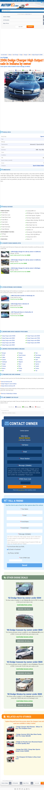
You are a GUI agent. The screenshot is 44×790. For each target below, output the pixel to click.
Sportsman (38, 362)
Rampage (37, 357)
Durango (21, 353)
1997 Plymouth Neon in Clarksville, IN (22, 312)
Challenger (4, 362)
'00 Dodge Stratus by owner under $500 (25, 694)
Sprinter (37, 364)
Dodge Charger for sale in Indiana (8, 384)
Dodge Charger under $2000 (8, 338)
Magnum (21, 362)
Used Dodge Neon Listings (24, 605)
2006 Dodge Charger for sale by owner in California (26, 251)
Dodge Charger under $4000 (8, 342)
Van (36, 370)
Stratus (37, 368)
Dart (3, 370)
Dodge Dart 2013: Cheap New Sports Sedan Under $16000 (29, 750)
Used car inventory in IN (6, 381)
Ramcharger (38, 355)
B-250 (3, 355)
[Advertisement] (25, 126)
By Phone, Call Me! (13, 553)
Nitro (20, 366)
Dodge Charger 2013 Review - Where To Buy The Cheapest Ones (28, 727)
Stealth (37, 366)
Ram (36, 353)
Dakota (3, 368)
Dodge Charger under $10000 (8, 336)
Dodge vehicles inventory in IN (8, 386)
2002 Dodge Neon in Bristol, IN (20, 304)
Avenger (4, 353)
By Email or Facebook (14, 550)
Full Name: (24, 445)
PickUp (20, 368)
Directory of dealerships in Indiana (9, 393)
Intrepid (20, 357)
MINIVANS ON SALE (24, 641)
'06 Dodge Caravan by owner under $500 (24, 630)
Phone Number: (24, 459)
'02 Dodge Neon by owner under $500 (24, 598)
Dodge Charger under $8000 (33, 340)
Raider (20, 370)
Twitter (32, 70)
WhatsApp (26, 70)
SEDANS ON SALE (23, 609)
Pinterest (38, 70)
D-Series (4, 366)
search (30, 26)
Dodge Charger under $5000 (8, 345)
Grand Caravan (22, 355)
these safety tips (21, 490)
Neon (20, 364)
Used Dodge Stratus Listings (24, 700)
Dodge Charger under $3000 (8, 340)
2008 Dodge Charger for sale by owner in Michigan (25, 268)
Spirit (36, 359)
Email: (24, 452)
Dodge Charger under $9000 (33, 342)
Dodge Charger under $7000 (33, 338)
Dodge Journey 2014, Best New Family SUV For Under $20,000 (27, 735)
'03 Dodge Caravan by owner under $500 (24, 662)
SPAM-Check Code (24, 479)
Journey (20, 359)
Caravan (4, 359)
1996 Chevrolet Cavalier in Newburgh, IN (22, 295)
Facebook (19, 70)
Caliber (3, 357)
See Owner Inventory (25, 440)
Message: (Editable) (24, 465)
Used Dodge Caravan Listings (24, 637)
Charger (4, 364)
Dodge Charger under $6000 (33, 336)
